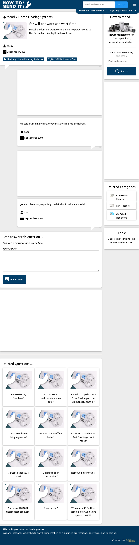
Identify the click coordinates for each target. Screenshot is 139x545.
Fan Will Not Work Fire (62, 59)
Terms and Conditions (105, 533)
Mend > (10, 17)
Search (121, 4)
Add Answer (14, 279)
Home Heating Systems (35, 17)
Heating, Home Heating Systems (23, 59)
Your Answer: (10, 248)
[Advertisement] (59, 92)
